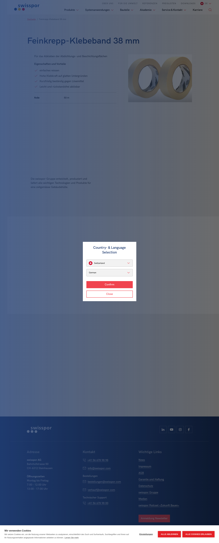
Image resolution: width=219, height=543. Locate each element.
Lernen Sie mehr (72, 538)
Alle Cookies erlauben (198, 534)
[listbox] (109, 263)
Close (109, 294)
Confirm (109, 284)
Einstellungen (146, 534)
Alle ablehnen (169, 534)
